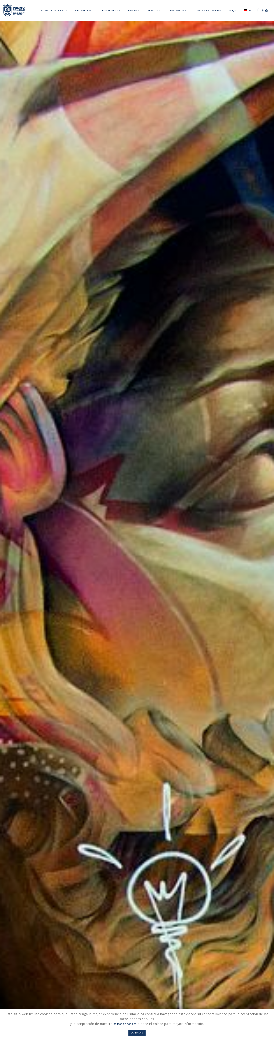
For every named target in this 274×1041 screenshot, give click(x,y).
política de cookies (124, 1023)
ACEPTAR (137, 1032)
